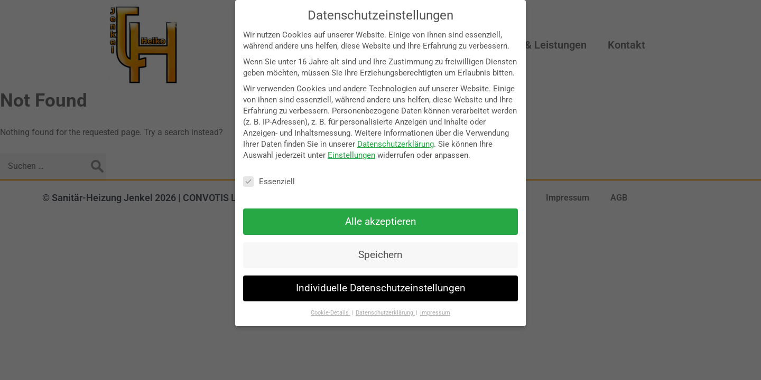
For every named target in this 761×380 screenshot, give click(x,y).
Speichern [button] (380, 255)
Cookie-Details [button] (330, 312)
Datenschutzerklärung (395, 144)
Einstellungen (351, 155)
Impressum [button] (435, 312)
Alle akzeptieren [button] (380, 221)
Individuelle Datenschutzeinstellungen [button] (381, 288)
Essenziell (269, 181)
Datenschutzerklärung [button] (385, 312)
